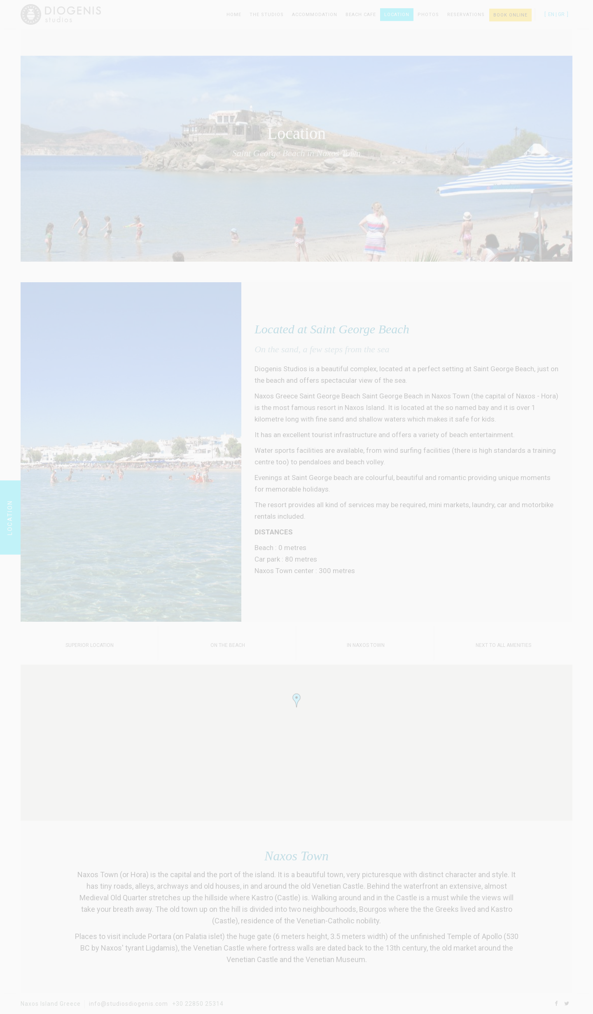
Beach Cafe (361, 14)
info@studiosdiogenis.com (128, 1003)
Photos (428, 14)
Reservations (466, 14)
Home (233, 14)
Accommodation (314, 14)
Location (396, 14)
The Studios (267, 14)
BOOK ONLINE (510, 15)
